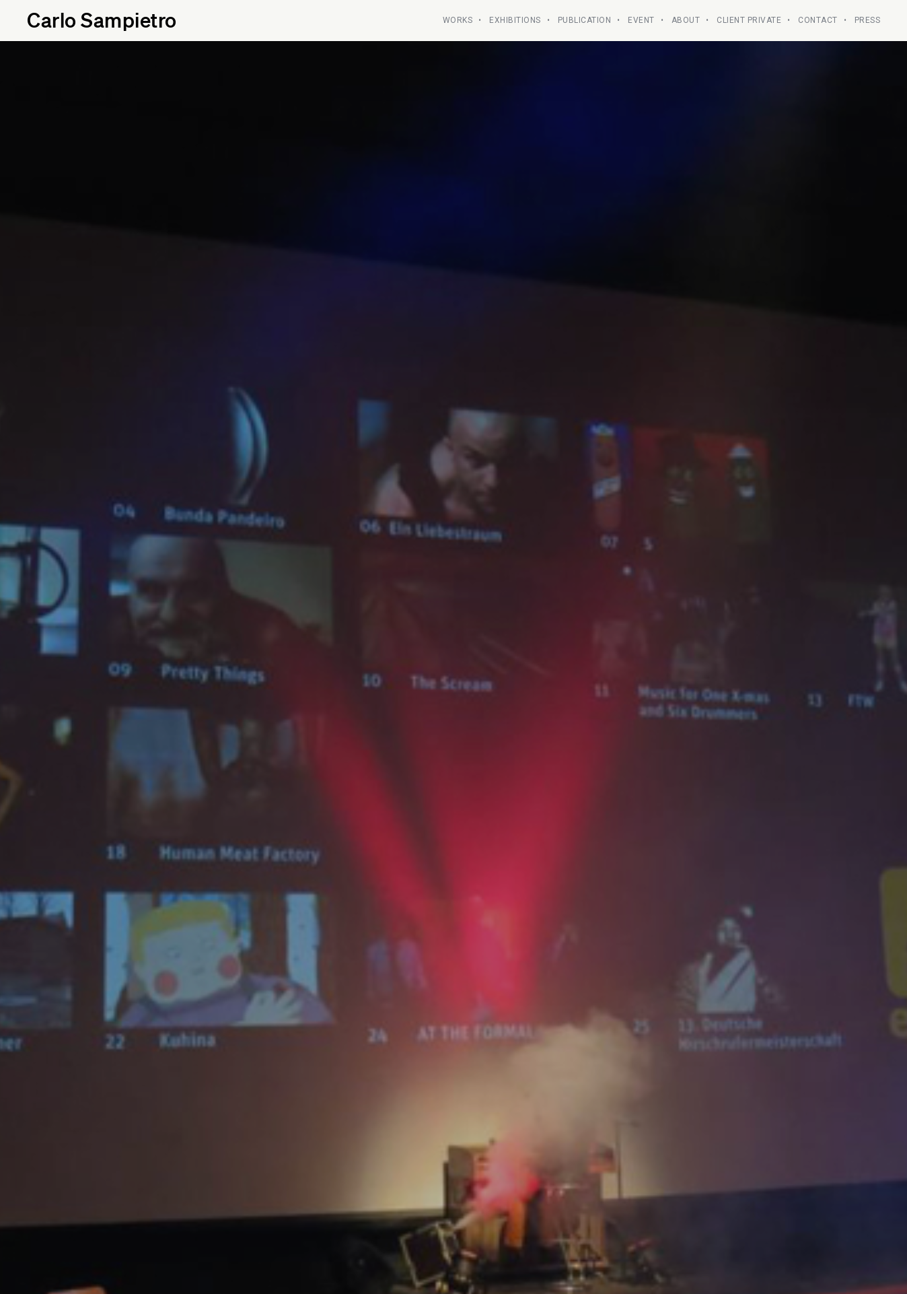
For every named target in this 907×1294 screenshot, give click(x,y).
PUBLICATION (585, 20)
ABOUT (686, 20)
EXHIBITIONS (515, 20)
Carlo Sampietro (102, 19)
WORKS (458, 20)
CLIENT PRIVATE (749, 20)
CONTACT (818, 20)
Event (641, 20)
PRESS (868, 20)
